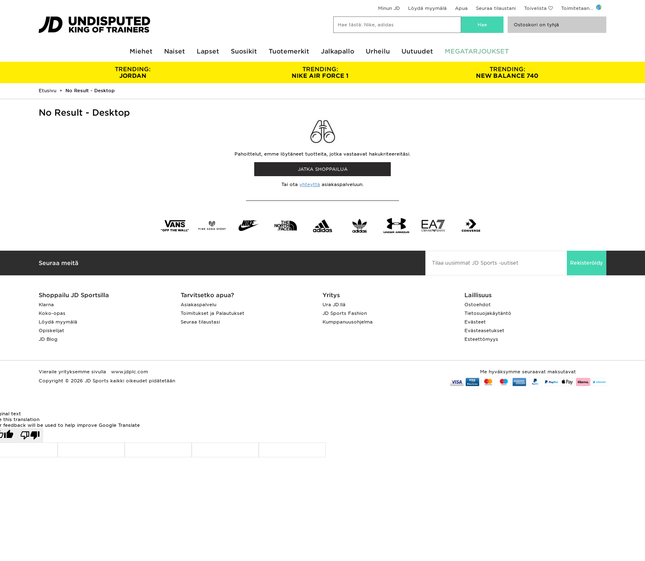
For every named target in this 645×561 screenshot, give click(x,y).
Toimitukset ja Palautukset (212, 313)
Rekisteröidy (586, 263)
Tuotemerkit (289, 51)
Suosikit (244, 51)
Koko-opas (52, 313)
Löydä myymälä (427, 8)
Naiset (174, 51)
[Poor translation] (30, 435)
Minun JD (389, 8)
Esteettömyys (481, 339)
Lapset (208, 51)
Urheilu (378, 51)
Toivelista (535, 8)
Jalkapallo (337, 51)
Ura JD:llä (334, 304)
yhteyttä (309, 184)
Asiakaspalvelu (198, 304)
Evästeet (475, 322)
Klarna (46, 304)
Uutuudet (417, 51)
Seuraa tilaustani (496, 8)
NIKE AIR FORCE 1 (319, 72)
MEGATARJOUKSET (477, 51)
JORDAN (132, 72)
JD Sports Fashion (344, 313)
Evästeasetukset (484, 330)
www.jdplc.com (128, 372)
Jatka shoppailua (323, 169)
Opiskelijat (51, 330)
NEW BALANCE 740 (507, 72)
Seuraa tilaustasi (200, 322)
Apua (461, 8)
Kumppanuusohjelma (347, 322)
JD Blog (48, 339)
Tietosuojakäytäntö (487, 313)
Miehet (141, 51)
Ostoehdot (477, 304)
